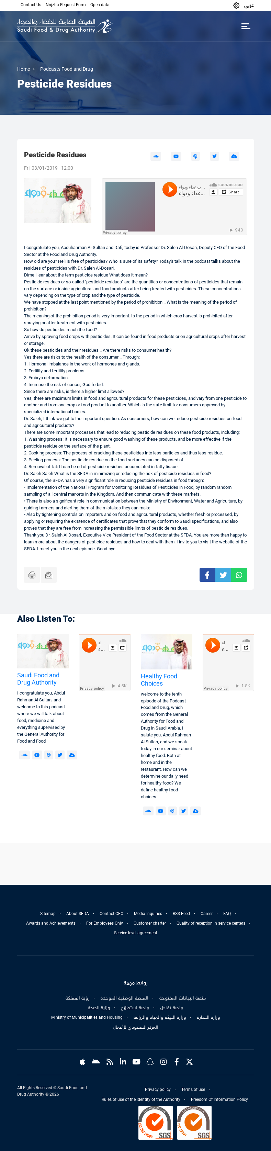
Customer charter (150, 923)
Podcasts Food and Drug (66, 69)
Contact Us (31, 4)
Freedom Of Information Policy (219, 1099)
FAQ (227, 913)
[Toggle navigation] (246, 26)
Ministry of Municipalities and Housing (87, 1017)
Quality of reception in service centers (211, 923)
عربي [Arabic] (249, 5)
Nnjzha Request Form (66, 4)
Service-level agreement (135, 932)
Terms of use (193, 1089)
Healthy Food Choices (159, 680)
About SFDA (77, 913)
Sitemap (48, 913)
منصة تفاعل (171, 1007)
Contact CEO (111, 913)
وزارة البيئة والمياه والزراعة (159, 1017)
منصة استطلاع (135, 1007)
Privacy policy (158, 1089)
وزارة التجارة (208, 1017)
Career (207, 913)
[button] (236, 5)
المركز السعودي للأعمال (135, 1027)
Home (23, 69)
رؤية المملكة (77, 998)
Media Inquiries (148, 913)
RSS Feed (181, 913)
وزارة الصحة (99, 1007)
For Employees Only (104, 923)
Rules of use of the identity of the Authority (141, 1099)
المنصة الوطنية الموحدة (124, 998)
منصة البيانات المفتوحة (182, 998)
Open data (100, 4)
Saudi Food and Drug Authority (38, 679)
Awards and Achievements (51, 923)
